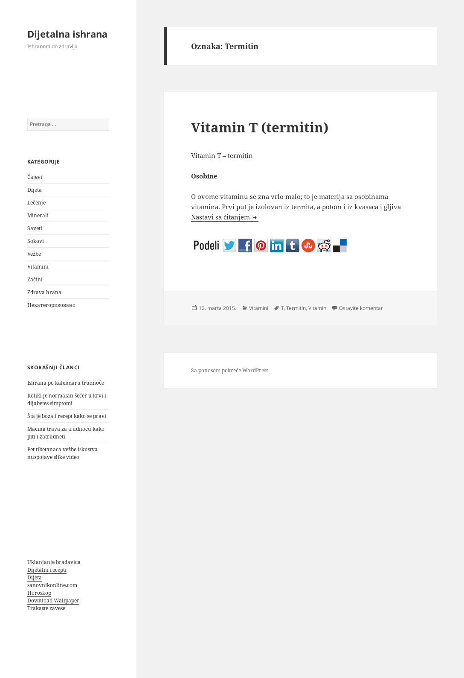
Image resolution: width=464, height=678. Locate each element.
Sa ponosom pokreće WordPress (229, 370)
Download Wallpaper (53, 600)
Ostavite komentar (361, 308)
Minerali (38, 215)
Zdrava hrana (44, 292)
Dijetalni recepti (47, 569)
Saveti (34, 228)
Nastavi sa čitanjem (224, 217)
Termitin (296, 308)
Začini (35, 279)
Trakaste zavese (46, 608)
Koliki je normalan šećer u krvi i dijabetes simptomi (66, 399)
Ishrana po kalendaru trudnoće (65, 382)
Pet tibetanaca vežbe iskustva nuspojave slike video (62, 453)
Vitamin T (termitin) (259, 127)
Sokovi (35, 241)
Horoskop (39, 592)
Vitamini (38, 266)
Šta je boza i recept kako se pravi (66, 416)
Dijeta (34, 189)
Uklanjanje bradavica (54, 562)
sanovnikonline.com (52, 585)
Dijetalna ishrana (67, 33)
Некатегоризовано (51, 305)
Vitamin (317, 308)
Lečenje (36, 202)
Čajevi (34, 177)
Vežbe (34, 253)
